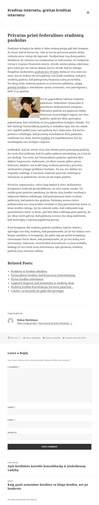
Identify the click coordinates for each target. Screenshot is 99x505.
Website (12, 432)
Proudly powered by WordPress (22, 499)
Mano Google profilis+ (27, 323)
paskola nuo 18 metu (47, 71)
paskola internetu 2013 (75, 337)
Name (12, 407)
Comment (14, 367)
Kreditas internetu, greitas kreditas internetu (39, 12)
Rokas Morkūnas (33, 337)
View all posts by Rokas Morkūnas (54, 323)
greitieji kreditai (17, 87)
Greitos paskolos (52, 337)
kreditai (45, 138)
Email (12, 420)
